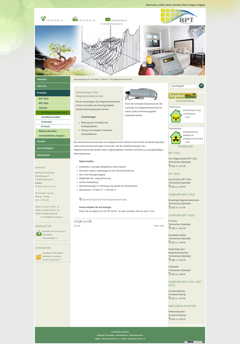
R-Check (43, 126)
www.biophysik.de (81, 79)
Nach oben (159, 226)
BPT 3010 (42, 103)
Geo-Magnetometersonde (51, 112)
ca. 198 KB (178, 274)
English (201, 5)
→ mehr (186, 117)
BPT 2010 (42, 98)
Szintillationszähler (48, 116)
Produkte (40, 92)
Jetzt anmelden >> (50, 238)
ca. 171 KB (178, 207)
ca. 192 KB (178, 298)
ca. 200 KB (178, 228)
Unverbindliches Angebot (50, 135)
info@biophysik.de (119, 20)
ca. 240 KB (178, 187)
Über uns (40, 85)
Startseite (41, 78)
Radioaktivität (175, 129)
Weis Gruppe (189, 5)
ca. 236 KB (178, 260)
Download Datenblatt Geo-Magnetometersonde (104, 199)
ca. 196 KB (178, 242)
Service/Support (44, 147)
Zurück (77, 226)
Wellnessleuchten (46, 130)
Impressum (152, 5)
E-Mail (151, 211)
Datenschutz (42, 154)
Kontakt (177, 5)
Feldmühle (44, 121)
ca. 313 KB (178, 166)
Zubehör (41, 107)
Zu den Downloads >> (52, 260)
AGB (161, 5)
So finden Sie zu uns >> (45, 186)
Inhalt (168, 5)
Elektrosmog (174, 107)
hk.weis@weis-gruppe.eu (112, 24)
